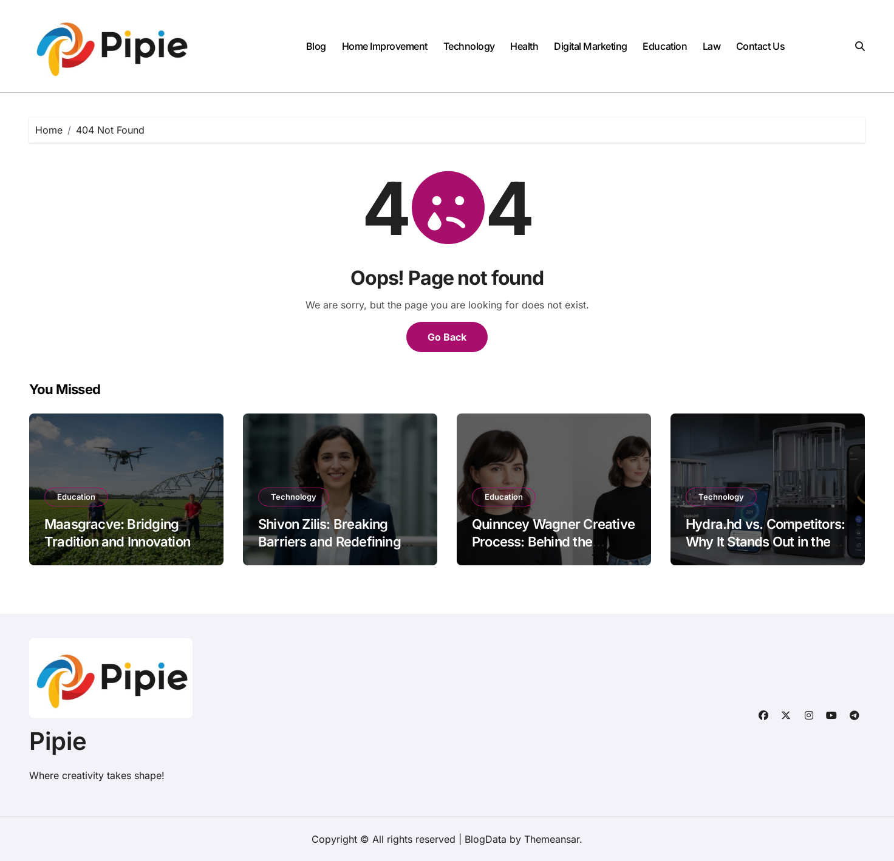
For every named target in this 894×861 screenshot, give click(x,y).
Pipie (58, 741)
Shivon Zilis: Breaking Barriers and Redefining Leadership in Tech (329, 541)
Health (524, 46)
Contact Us (760, 46)
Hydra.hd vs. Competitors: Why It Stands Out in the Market (765, 541)
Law (712, 46)
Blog (316, 46)
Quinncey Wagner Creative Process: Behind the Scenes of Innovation (553, 541)
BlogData (486, 839)
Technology (469, 46)
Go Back (447, 337)
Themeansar (551, 839)
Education (665, 46)
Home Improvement (385, 46)
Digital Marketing (590, 46)
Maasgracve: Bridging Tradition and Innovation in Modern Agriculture (124, 541)
